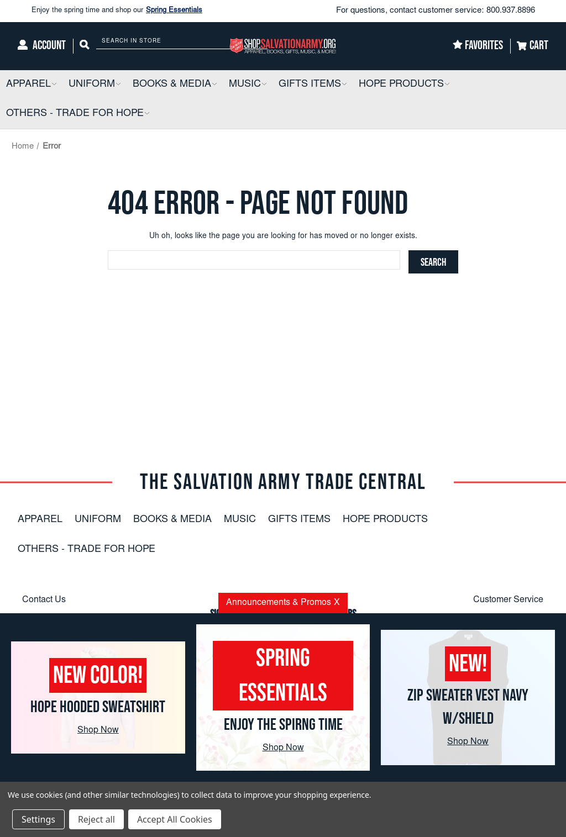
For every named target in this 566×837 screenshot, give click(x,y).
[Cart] (532, 46)
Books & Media (172, 520)
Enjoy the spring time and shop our (117, 11)
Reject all (96, 819)
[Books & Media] (175, 84)
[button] (53, 85)
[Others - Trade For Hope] (77, 114)
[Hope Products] (404, 84)
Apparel (40, 520)
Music (240, 520)
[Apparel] (31, 84)
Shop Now (98, 730)
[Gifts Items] (312, 84)
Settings (38, 819)
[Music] (247, 84)
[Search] (85, 46)
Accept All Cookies (174, 819)
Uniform (98, 520)
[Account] (42, 46)
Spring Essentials (174, 10)
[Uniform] (94, 84)
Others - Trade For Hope (86, 550)
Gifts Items (299, 520)
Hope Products (385, 520)
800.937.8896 (510, 11)
